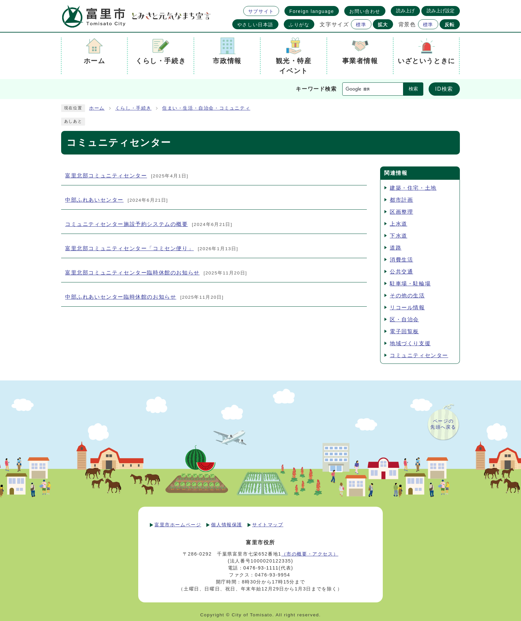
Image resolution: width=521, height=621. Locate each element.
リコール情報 (407, 307)
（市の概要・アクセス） (310, 554)
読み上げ (405, 10)
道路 (395, 248)
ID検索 (444, 89)
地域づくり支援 (410, 343)
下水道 (398, 236)
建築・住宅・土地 (413, 188)
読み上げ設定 (441, 10)
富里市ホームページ (178, 524)
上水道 (398, 224)
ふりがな (299, 24)
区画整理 (401, 212)
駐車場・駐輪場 (410, 283)
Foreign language (311, 11)
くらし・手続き (133, 108)
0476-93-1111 (260, 567)
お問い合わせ (364, 11)
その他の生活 (407, 295)
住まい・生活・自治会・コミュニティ (206, 108)
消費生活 (401, 259)
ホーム (97, 108)
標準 (361, 24)
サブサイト (261, 11)
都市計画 (401, 200)
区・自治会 (404, 319)
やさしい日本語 (255, 24)
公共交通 (401, 271)
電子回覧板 (404, 331)
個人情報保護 (226, 524)
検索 (413, 88)
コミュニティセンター (419, 355)
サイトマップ (267, 524)
